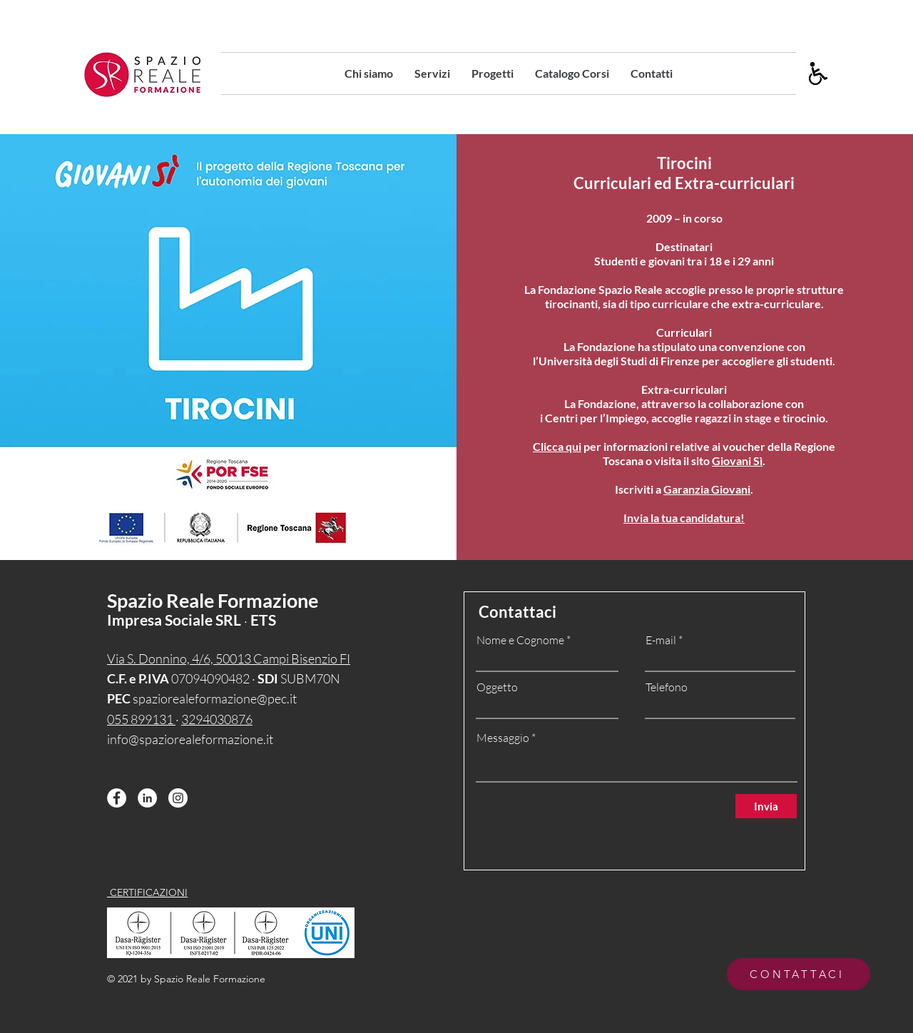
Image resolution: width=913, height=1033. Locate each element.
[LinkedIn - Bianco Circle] (147, 798)
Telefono (667, 687)
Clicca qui (557, 446)
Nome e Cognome (520, 640)
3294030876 (217, 719)
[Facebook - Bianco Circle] (116, 798)
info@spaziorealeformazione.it (190, 739)
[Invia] (766, 806)
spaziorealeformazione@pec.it (215, 698)
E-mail (661, 640)
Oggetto (497, 687)
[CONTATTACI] (798, 974)
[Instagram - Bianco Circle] (178, 798)
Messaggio (502, 737)
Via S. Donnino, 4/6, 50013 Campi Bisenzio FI (228, 658)
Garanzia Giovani (706, 489)
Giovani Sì (737, 460)
